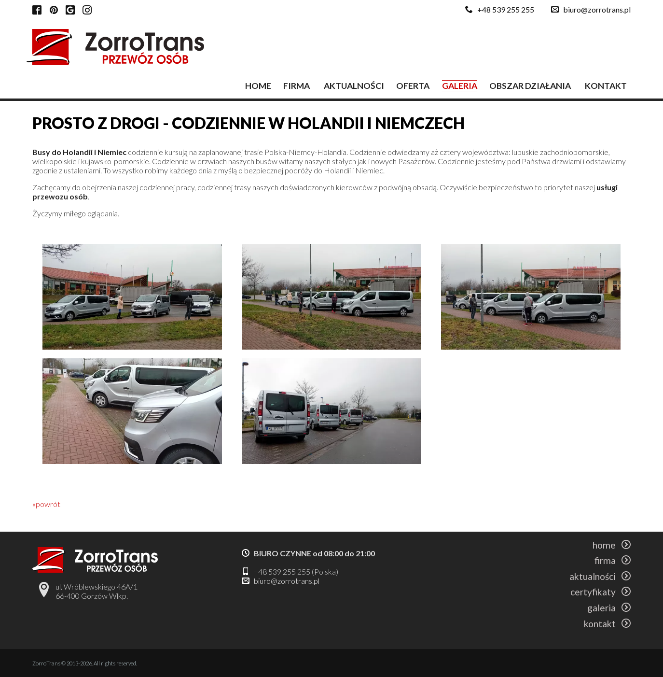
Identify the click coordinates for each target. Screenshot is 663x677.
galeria (459, 86)
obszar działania (530, 86)
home (258, 86)
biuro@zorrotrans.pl (597, 9)
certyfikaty (600, 591)
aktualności (354, 86)
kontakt (606, 86)
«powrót (46, 503)
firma (296, 86)
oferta (412, 86)
